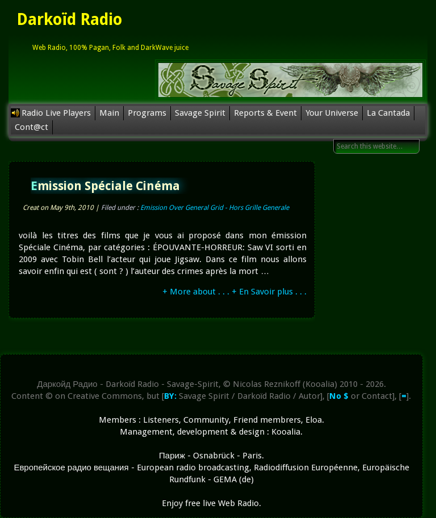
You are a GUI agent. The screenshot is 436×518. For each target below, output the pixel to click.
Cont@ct (31, 127)
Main (109, 113)
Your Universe (331, 113)
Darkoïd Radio (69, 19)
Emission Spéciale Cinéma (105, 186)
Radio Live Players (56, 113)
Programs (147, 113)
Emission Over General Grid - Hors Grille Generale (214, 208)
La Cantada (388, 113)
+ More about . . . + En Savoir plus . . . (234, 292)
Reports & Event (265, 113)
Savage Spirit (200, 113)
